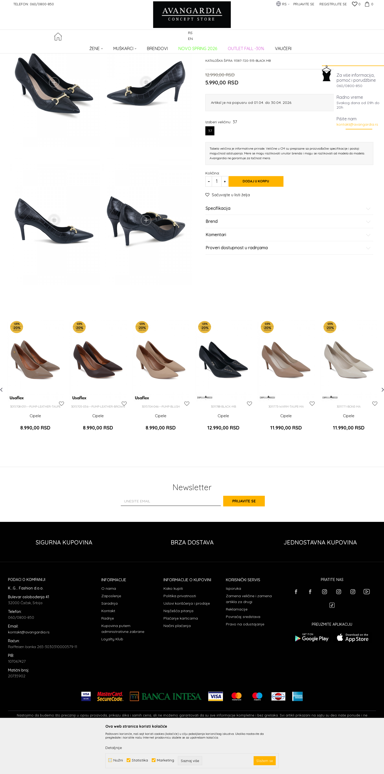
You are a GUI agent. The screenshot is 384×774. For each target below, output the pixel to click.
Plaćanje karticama (180, 660)
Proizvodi (64, 47)
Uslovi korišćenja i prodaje (186, 645)
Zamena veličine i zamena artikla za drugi (249, 641)
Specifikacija (288, 249)
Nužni (118, 760)
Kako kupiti (173, 630)
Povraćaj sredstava (243, 658)
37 (210, 171)
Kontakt (108, 652)
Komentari (288, 275)
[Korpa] (368, 4)
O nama (108, 630)
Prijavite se (250, 543)
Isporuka (233, 630)
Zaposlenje (111, 638)
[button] (373, 36)
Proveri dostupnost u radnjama (288, 288)
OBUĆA (80, 47)
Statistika (140, 760)
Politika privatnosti (179, 638)
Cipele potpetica (101, 47)
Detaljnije (113, 747)
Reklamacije (236, 651)
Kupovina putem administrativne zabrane (122, 670)
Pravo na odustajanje (245, 666)
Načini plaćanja (177, 667)
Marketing (165, 760)
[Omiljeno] (356, 4)
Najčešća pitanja (178, 652)
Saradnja (109, 645)
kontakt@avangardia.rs (357, 124)
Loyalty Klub (112, 681)
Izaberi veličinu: (221, 162)
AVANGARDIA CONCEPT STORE (30, 47)
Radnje (107, 660)
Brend (288, 262)
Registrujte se (333, 4)
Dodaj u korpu (261, 221)
